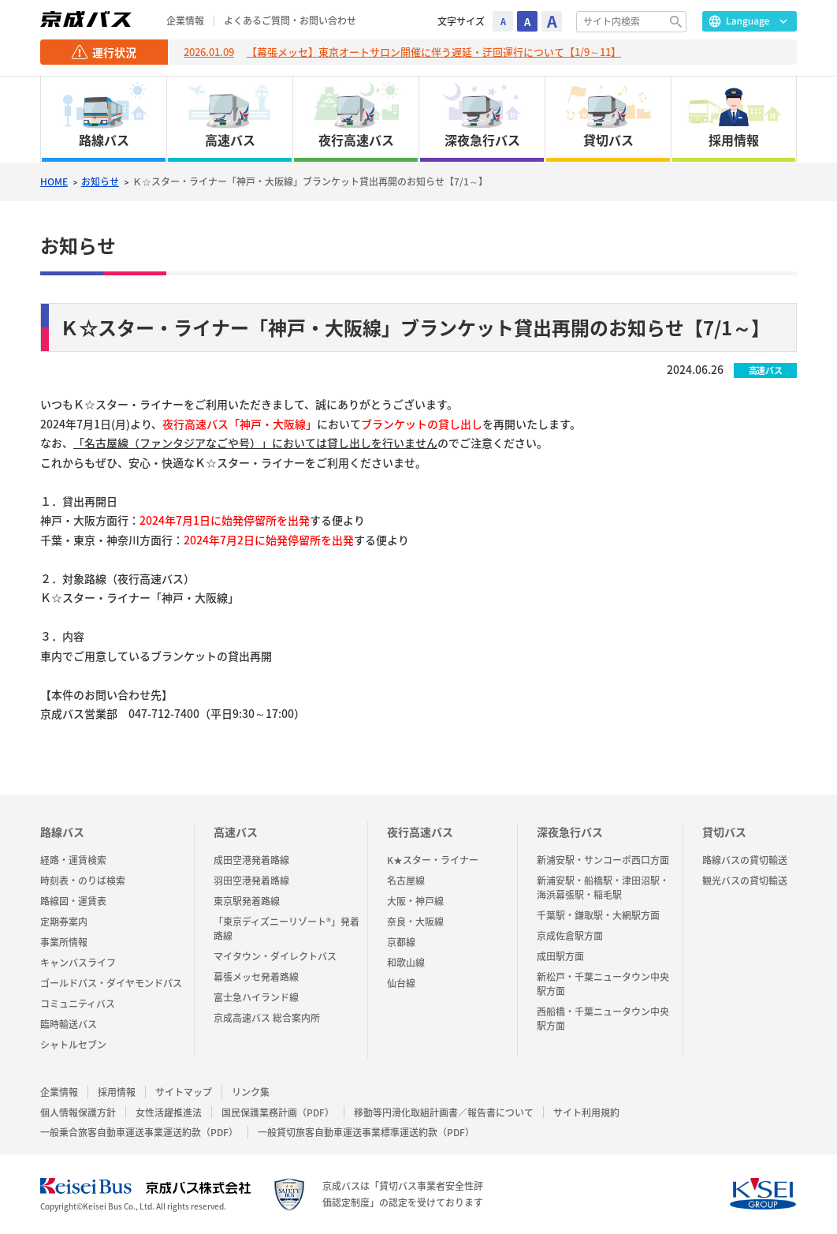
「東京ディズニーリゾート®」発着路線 (286, 928)
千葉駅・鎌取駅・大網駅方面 (598, 915)
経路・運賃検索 (73, 860)
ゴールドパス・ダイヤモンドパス (111, 983)
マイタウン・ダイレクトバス (275, 956)
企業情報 (185, 21)
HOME (54, 182)
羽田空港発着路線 (251, 880)
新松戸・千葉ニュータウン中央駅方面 (603, 984)
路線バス (62, 831)
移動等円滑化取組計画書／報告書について (444, 1113)
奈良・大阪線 (415, 921)
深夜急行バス (570, 831)
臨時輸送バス (68, 1024)
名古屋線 (406, 880)
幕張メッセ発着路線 (256, 977)
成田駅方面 (560, 956)
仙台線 (401, 983)
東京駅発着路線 (247, 901)
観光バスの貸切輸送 (744, 880)
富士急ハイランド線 (256, 997)
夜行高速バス (420, 831)
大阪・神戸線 (415, 901)
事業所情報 (63, 942)
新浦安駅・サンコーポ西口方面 (603, 860)
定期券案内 (63, 921)
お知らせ (100, 182)
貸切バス (724, 831)
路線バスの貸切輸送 (744, 860)
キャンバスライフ (78, 962)
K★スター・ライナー (432, 860)
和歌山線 (406, 962)
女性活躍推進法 (169, 1113)
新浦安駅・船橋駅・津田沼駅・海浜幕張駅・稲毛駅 (603, 887)
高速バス (236, 831)
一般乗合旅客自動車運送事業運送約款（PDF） (139, 1132)
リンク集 (251, 1092)
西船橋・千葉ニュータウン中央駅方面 (603, 1018)
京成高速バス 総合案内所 (267, 1018)
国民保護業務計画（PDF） (277, 1113)
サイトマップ (183, 1092)
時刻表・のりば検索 (82, 880)
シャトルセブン (73, 1045)
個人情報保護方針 (78, 1113)
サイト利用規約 (586, 1113)
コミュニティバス (77, 1004)
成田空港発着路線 (251, 860)
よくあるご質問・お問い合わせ (290, 21)
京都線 (401, 942)
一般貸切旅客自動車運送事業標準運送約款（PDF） (366, 1132)
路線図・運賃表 (73, 901)
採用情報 (117, 1092)
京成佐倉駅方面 (570, 936)
